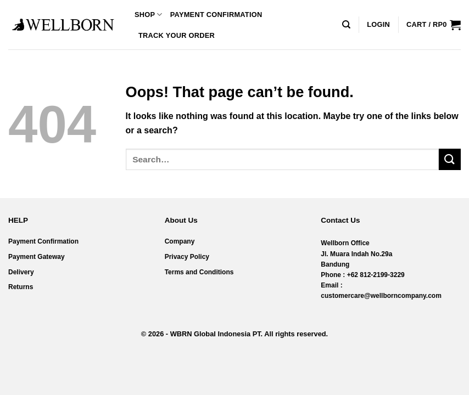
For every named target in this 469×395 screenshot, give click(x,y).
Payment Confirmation (216, 14)
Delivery (21, 272)
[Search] (346, 24)
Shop (149, 14)
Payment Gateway (36, 257)
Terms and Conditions (199, 272)
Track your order (176, 35)
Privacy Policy (187, 257)
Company (180, 241)
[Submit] (450, 159)
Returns (20, 287)
